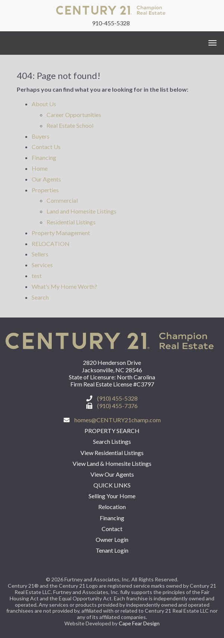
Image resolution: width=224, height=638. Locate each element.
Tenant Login (112, 550)
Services (42, 264)
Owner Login (112, 539)
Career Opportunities (74, 114)
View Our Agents (112, 474)
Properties (45, 189)
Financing (44, 157)
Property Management (61, 232)
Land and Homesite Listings (81, 211)
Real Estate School (70, 125)
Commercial (62, 200)
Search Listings (112, 441)
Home (40, 168)
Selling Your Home (112, 495)
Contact (112, 528)
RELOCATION (51, 243)
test (37, 275)
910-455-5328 (111, 22)
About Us (44, 103)
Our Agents (46, 179)
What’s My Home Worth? (64, 286)
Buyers (40, 136)
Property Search (112, 430)
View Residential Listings (112, 452)
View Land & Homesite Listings (112, 463)
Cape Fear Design (139, 623)
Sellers (40, 254)
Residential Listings (71, 221)
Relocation (112, 506)
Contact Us (46, 146)
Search (40, 297)
